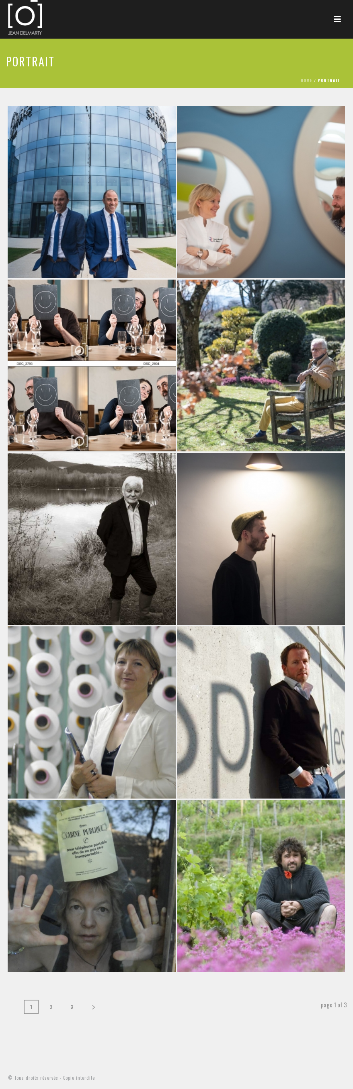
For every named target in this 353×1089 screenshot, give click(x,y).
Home (306, 80)
